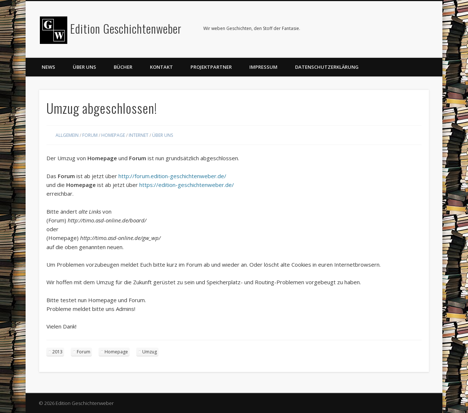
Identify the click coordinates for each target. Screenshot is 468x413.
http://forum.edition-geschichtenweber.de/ (172, 176)
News (48, 67)
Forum (90, 135)
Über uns (84, 67)
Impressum (263, 67)
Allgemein (67, 135)
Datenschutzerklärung (327, 67)
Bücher (123, 67)
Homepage (113, 135)
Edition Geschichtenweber (126, 28)
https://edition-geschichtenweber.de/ (186, 184)
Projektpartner (211, 67)
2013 (57, 352)
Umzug (149, 352)
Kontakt (161, 67)
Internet (138, 135)
